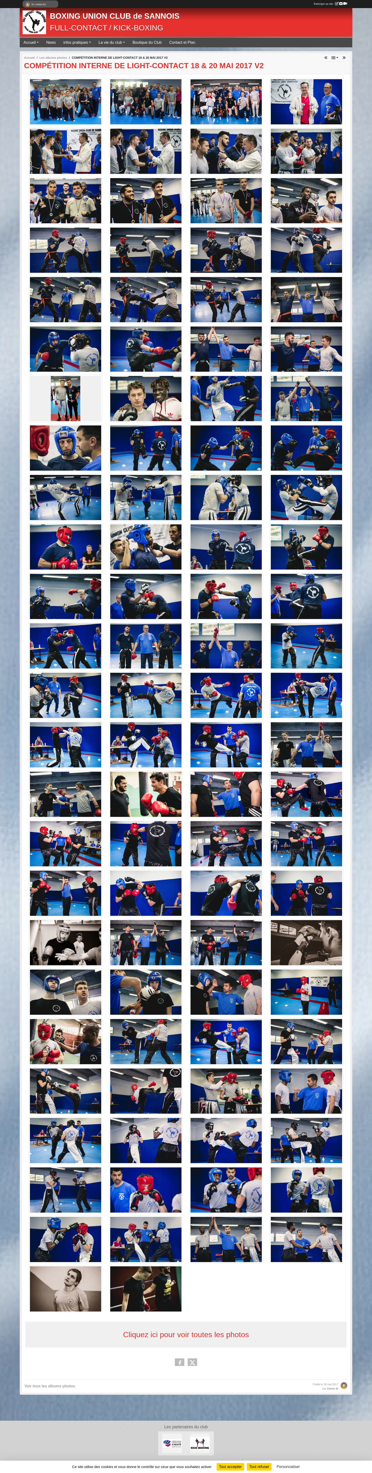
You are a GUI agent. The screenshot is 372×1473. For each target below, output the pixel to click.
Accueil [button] (30, 42)
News (51, 42)
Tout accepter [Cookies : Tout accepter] (230, 1467)
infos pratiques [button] (75, 42)
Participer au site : (330, 3)
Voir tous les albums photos (49, 1386)
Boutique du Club (147, 42)
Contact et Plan (182, 42)
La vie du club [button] (110, 42)
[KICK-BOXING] (200, 1443)
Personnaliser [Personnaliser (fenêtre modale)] (288, 1467)
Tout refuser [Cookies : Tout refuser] (259, 1467)
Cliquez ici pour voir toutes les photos (186, 1334)
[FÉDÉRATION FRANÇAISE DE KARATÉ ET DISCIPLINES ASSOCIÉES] (172, 1443)
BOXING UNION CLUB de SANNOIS (114, 16)
